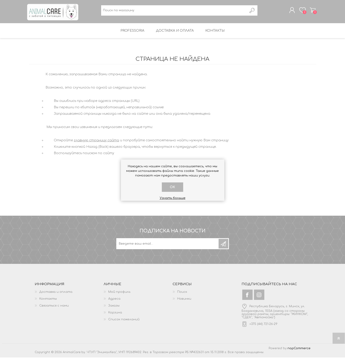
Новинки (184, 301)
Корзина (311, 11)
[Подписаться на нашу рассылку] (168, 246)
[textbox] (174, 11)
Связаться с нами (54, 308)
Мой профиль (119, 294)
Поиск (182, 294)
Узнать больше (172, 198)
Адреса (114, 301)
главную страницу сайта (96, 143)
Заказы (114, 308)
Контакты (48, 301)
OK (172, 187)
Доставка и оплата (55, 294)
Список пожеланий (124, 322)
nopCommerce (299, 350)
